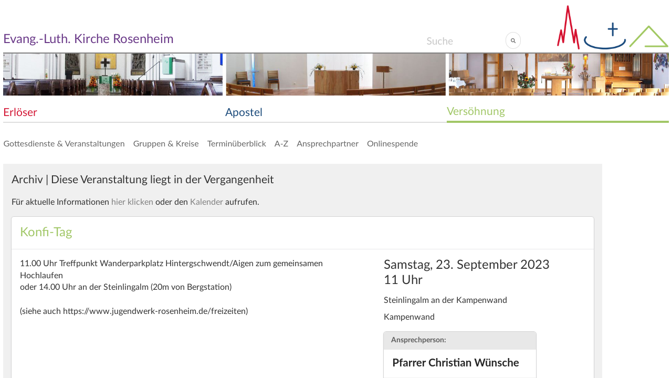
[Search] (466, 40)
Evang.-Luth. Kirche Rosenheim (88, 39)
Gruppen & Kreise (166, 143)
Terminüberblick (236, 143)
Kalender (206, 202)
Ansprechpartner (328, 143)
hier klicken (132, 202)
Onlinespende (392, 143)
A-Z (281, 143)
